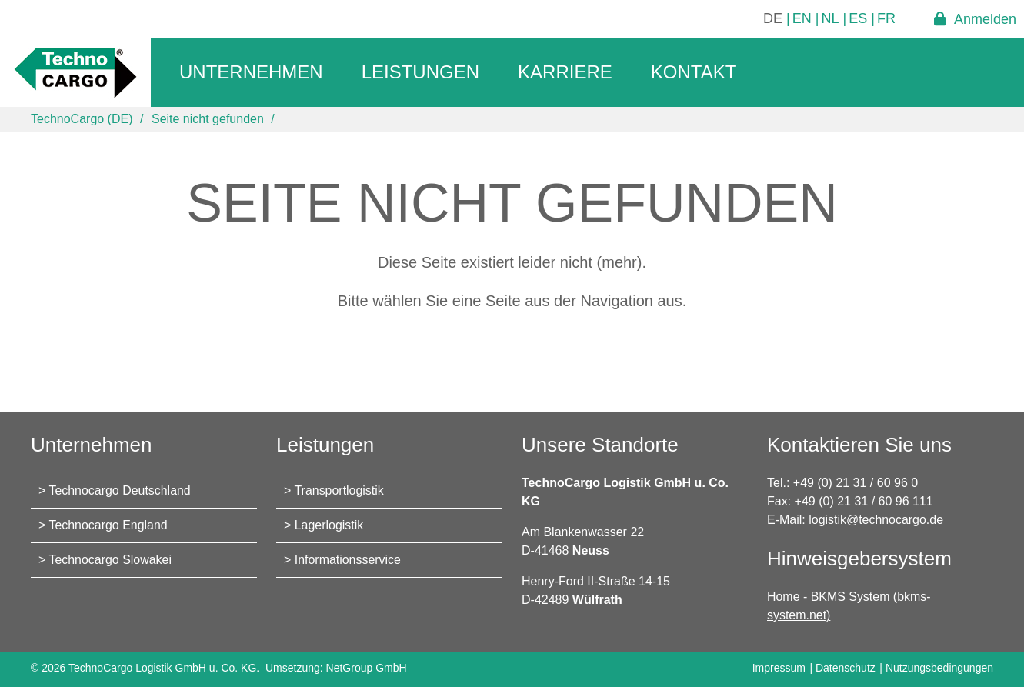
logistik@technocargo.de (876, 519)
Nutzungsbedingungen (939, 668)
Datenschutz (846, 668)
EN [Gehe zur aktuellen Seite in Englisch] (802, 18)
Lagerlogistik (329, 525)
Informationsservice (348, 559)
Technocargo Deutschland (120, 490)
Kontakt (694, 72)
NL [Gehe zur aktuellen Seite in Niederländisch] (830, 18)
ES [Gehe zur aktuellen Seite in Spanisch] (858, 18)
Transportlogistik (340, 490)
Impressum (779, 668)
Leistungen (420, 72)
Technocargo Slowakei (110, 559)
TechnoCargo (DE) (82, 118)
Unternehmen (251, 72)
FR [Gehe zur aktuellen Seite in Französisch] (886, 18)
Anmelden (985, 19)
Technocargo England (108, 525)
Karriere (565, 72)
